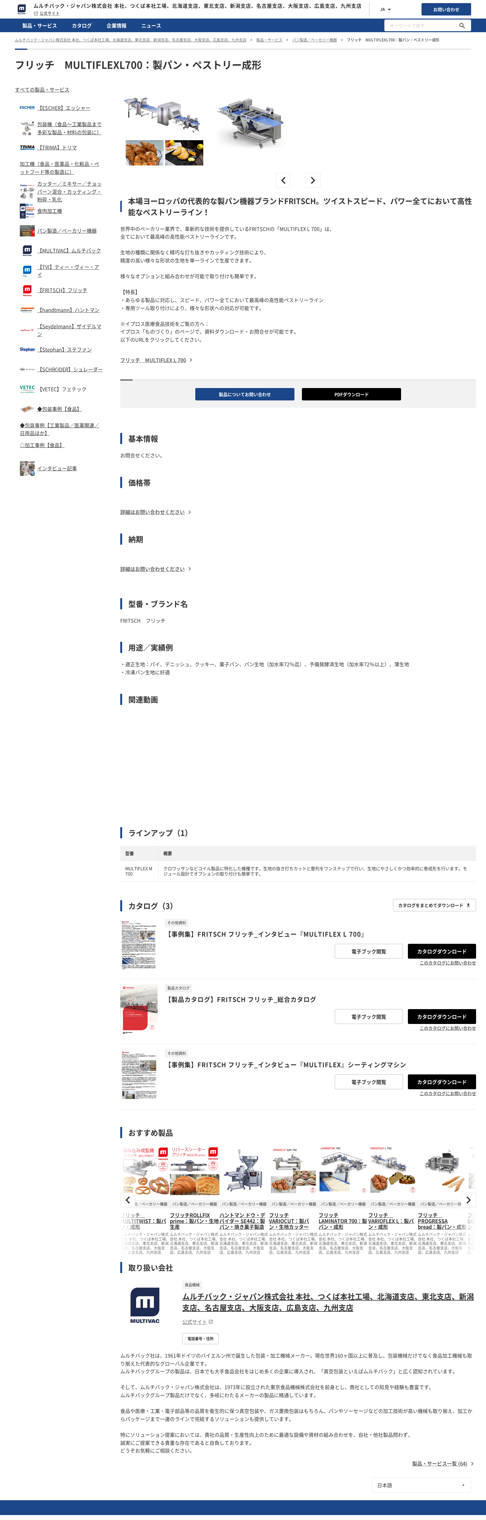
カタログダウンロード (442, 951)
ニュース (151, 25)
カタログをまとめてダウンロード (434, 905)
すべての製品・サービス (42, 89)
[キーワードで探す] (462, 25)
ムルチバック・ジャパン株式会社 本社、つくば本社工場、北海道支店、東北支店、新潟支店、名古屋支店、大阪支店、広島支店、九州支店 (328, 1302)
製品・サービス (39, 25)
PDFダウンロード (351, 394)
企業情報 (116, 25)
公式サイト (46, 13)
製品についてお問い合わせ (245, 394)
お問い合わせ (446, 9)
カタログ (82, 25)
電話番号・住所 (201, 1338)
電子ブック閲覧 (368, 951)
